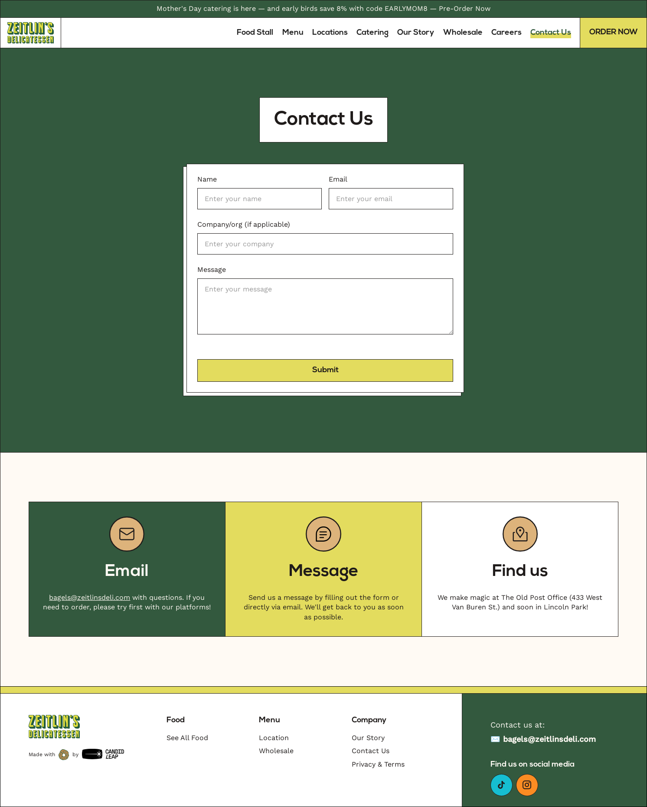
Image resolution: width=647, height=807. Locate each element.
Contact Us (550, 33)
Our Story (415, 33)
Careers (506, 33)
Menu (293, 33)
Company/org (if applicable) (243, 224)
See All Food (187, 738)
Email (338, 179)
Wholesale (463, 33)
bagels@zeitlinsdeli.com (89, 597)
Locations (330, 33)
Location (274, 738)
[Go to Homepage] (54, 726)
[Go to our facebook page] (501, 785)
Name (207, 179)
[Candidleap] (103, 755)
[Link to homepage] (30, 33)
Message (211, 269)
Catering (372, 33)
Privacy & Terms (378, 764)
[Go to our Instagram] (527, 785)
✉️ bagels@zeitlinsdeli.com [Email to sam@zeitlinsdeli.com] (543, 739)
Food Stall (255, 33)
